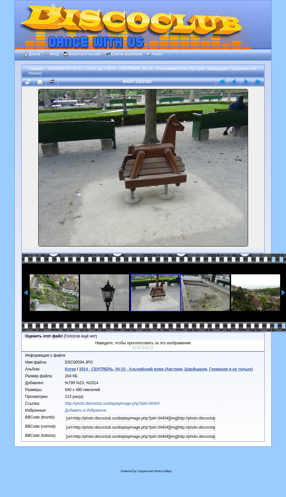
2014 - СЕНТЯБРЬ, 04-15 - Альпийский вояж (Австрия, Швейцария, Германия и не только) (166, 369)
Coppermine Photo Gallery (154, 471)
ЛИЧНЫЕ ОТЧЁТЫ (65, 68)
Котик (70, 369)
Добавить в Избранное (86, 410)
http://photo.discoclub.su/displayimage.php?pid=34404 (112, 403)
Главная (35, 68)
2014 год (95, 68)
